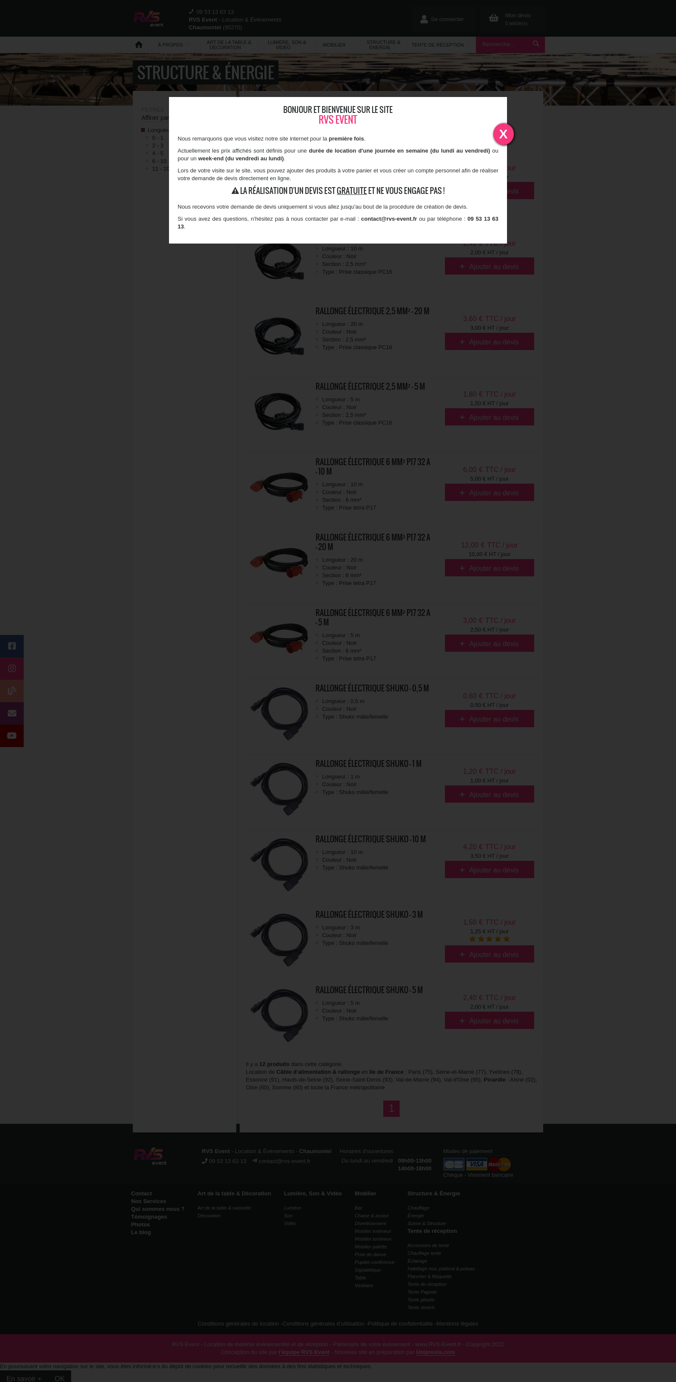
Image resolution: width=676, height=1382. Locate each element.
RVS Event (338, 119)
